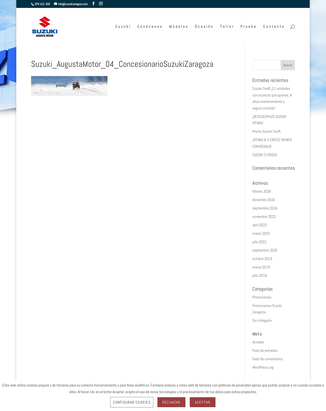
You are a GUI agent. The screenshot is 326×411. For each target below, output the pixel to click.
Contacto (274, 27)
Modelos (178, 27)
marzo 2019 (261, 267)
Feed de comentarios (267, 358)
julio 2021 (259, 241)
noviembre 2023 (264, 216)
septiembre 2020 (264, 250)
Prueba (248, 27)
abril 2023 (259, 224)
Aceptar (202, 402)
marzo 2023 (261, 233)
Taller (227, 27)
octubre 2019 (262, 258)
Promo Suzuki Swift (266, 131)
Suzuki (123, 27)
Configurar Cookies (132, 402)
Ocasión (204, 27)
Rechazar (171, 402)
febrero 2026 (261, 191)
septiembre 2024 (264, 208)
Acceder (258, 342)
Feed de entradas (265, 350)
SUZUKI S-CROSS (264, 154)
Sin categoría (261, 320)
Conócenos (150, 27)
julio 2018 (259, 275)
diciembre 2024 (263, 199)
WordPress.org (263, 367)
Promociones (261, 297)
